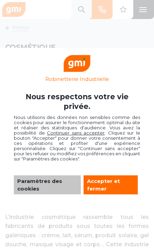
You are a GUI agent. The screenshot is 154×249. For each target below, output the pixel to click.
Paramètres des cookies (39, 185)
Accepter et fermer (103, 185)
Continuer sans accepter (76, 133)
